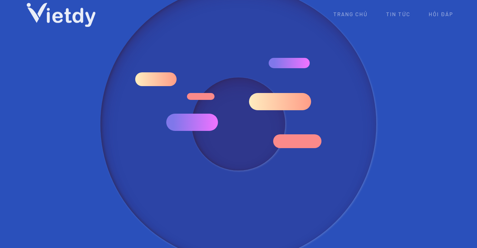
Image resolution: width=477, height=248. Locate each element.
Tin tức (398, 14)
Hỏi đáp (441, 14)
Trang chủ (350, 14)
